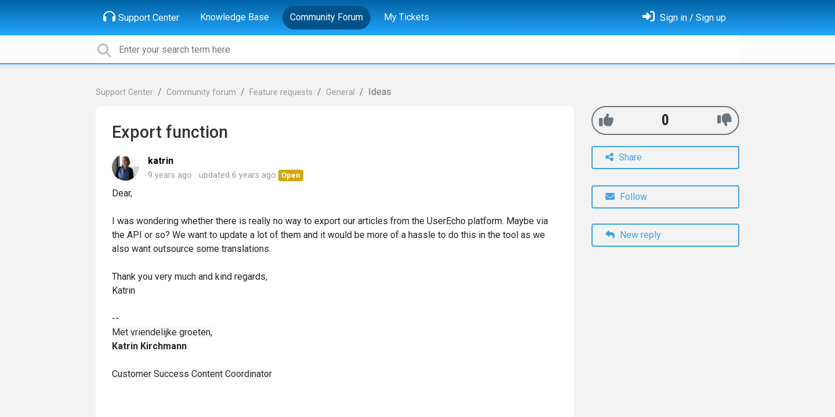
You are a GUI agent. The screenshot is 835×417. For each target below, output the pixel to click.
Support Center (141, 16)
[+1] (606, 120)
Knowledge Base (234, 17)
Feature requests (281, 92)
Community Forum (326, 17)
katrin (160, 160)
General (340, 92)
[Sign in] (684, 18)
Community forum (201, 92)
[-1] (724, 120)
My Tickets (406, 17)
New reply (633, 234)
